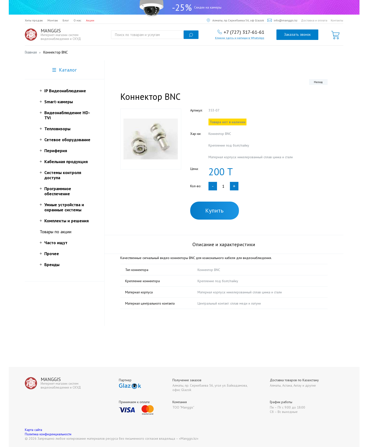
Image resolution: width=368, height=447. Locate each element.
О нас (77, 20)
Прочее (51, 253)
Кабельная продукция (66, 161)
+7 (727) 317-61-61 (244, 31)
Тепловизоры (57, 128)
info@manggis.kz (282, 20)
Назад (318, 82)
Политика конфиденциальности (48, 434)
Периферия (55, 150)
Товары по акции (55, 231)
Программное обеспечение (57, 191)
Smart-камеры (58, 101)
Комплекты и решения (66, 220)
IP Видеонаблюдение (65, 90)
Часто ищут (55, 242)
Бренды (51, 264)
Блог (66, 20)
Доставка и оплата (314, 20)
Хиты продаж (34, 20)
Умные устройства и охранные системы (64, 207)
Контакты (337, 20)
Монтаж (52, 20)
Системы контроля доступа (62, 175)
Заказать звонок (297, 34)
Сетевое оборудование (67, 139)
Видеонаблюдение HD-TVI (67, 115)
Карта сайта (33, 430)
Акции (90, 20)
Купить (214, 210)
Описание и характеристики (223, 244)
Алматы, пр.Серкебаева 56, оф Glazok (235, 20)
